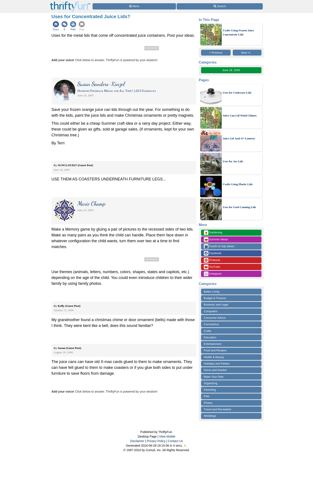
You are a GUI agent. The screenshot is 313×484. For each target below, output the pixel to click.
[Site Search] (220, 6)
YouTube (212, 267)
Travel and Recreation (217, 409)
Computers (211, 311)
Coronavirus (211, 324)
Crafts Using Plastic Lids (238, 184)
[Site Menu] (134, 6)
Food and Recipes (215, 350)
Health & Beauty (214, 357)
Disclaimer (137, 441)
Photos (208, 402)
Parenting (210, 389)
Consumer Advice (215, 317)
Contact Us (175, 441)
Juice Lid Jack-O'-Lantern (239, 138)
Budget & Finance (215, 298)
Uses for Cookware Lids (237, 92)
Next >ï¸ (247, 52)
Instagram (213, 274)
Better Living (211, 291)
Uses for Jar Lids (233, 161)
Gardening (213, 232)
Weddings (210, 415)
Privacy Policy (156, 441)
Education (210, 337)
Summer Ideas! (216, 239)
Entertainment (212, 343)
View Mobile (167, 436)
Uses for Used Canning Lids (239, 207)
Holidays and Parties (217, 363)
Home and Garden (215, 370)
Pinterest (212, 260)
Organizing (210, 383)
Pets (206, 396)
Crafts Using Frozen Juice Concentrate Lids (238, 32)
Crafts (207, 331)
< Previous (216, 52)
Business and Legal (216, 304)
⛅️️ (185, 445)
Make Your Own (214, 376)
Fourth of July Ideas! (219, 246)
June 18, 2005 (231, 70)
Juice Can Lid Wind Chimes (240, 115)
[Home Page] (70, 2)
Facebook (213, 253)
